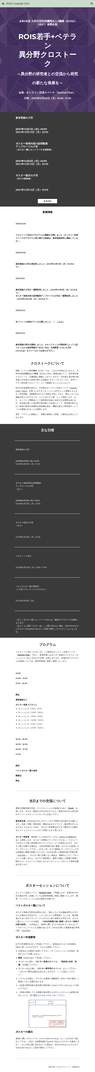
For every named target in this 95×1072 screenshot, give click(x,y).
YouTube (22, 855)
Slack (24, 391)
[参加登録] (47, 201)
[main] (47, 23)
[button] (3, 3)
